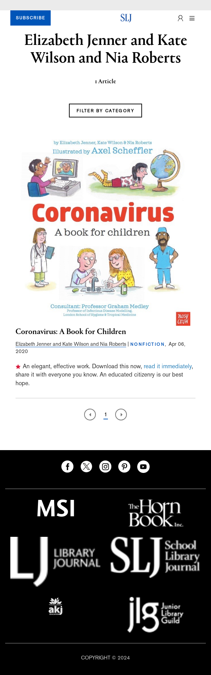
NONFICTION (147, 344)
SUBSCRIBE (30, 18)
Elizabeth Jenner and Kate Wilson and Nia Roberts (71, 344)
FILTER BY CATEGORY (105, 110)
